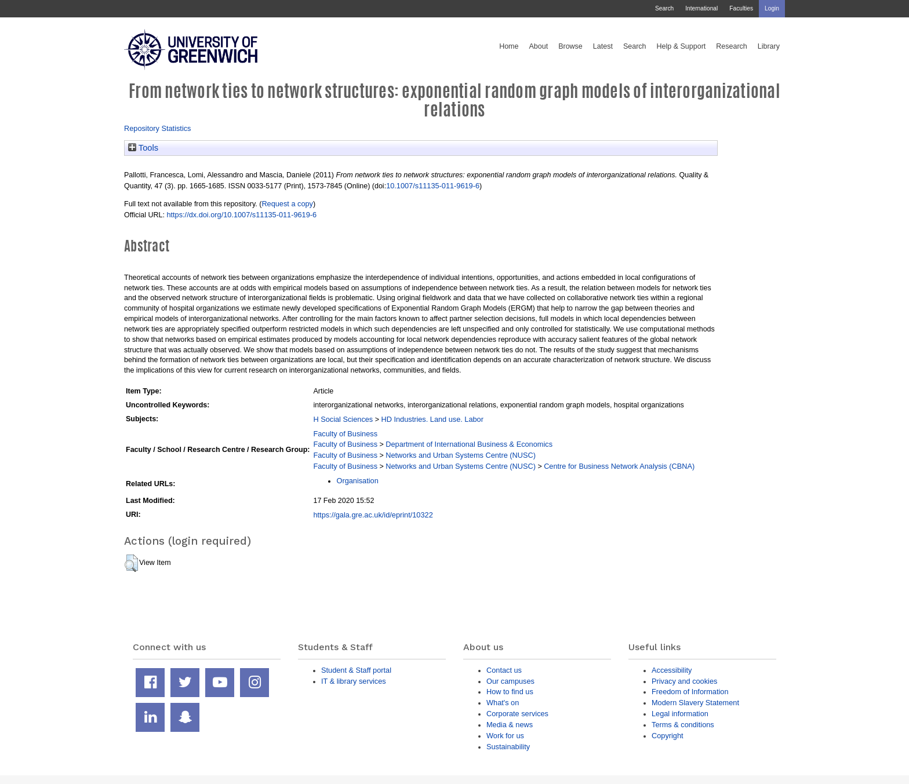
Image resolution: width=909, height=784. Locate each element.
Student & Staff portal (356, 670)
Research (731, 46)
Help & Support (681, 46)
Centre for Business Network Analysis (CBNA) (619, 466)
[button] (131, 563)
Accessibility (672, 670)
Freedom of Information (690, 691)
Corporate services (517, 713)
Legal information (680, 713)
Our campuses (510, 681)
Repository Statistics (157, 128)
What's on (502, 702)
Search (664, 8)
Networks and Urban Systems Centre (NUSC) (461, 455)
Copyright (667, 735)
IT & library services (353, 681)
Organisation (357, 480)
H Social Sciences (343, 419)
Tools (143, 147)
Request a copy (287, 203)
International (701, 8)
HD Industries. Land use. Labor (432, 419)
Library (769, 46)
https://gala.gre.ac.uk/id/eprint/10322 (372, 514)
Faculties (741, 8)
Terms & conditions (683, 724)
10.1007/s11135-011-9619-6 (432, 185)
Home (508, 46)
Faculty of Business (345, 433)
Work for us (505, 735)
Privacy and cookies (684, 681)
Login (772, 8)
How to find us (509, 691)
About (538, 46)
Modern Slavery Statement (695, 702)
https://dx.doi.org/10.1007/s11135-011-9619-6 (241, 214)
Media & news (509, 724)
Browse (570, 46)
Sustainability (508, 746)
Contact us (504, 670)
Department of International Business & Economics (469, 444)
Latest (603, 46)
